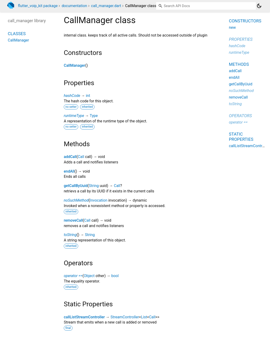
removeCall (73, 220)
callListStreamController (84, 317)
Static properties (241, 137)
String (94, 185)
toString (70, 235)
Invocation (98, 200)
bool (115, 276)
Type (94, 115)
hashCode (72, 95)
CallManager (74, 65)
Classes (17, 33)
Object (89, 276)
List (144, 317)
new (232, 27)
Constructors (245, 20)
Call (81, 156)
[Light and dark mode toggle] (259, 6)
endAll (69, 171)
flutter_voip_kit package (38, 6)
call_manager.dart (106, 6)
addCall (70, 156)
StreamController (125, 317)
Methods (239, 64)
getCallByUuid (76, 185)
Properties (241, 39)
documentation (74, 6)
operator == (73, 276)
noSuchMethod (76, 200)
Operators (240, 115)
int (88, 95)
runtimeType (74, 115)
